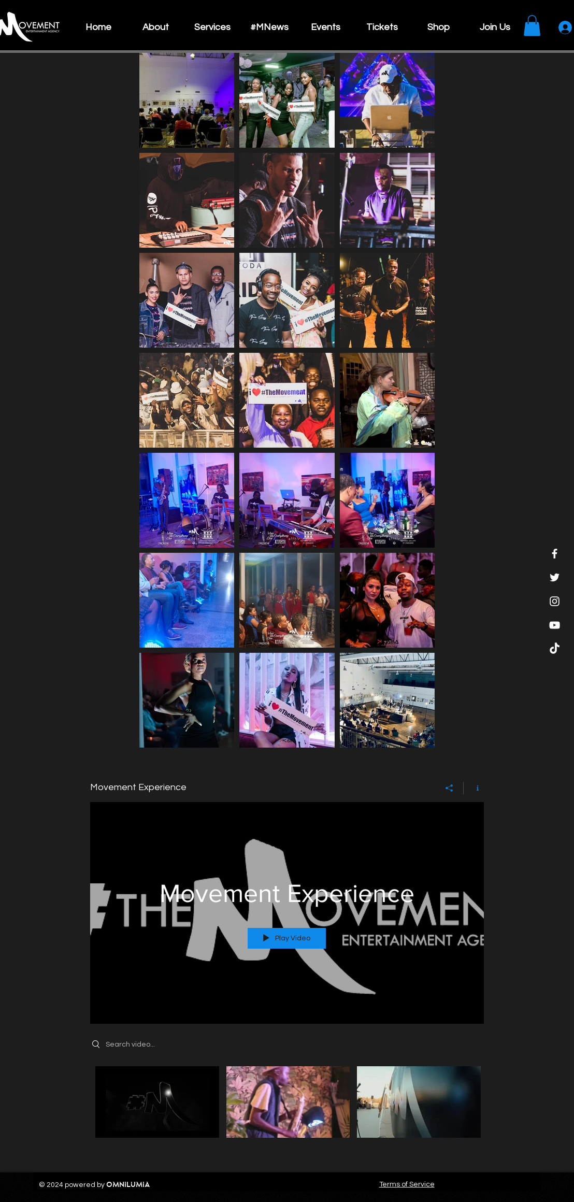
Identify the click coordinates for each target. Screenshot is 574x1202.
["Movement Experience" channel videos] (287, 1109)
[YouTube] (554, 625)
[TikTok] (554, 648)
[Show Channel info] (474, 787)
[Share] (449, 787)
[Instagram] (554, 601)
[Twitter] (554, 577)
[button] (532, 25)
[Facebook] (554, 553)
